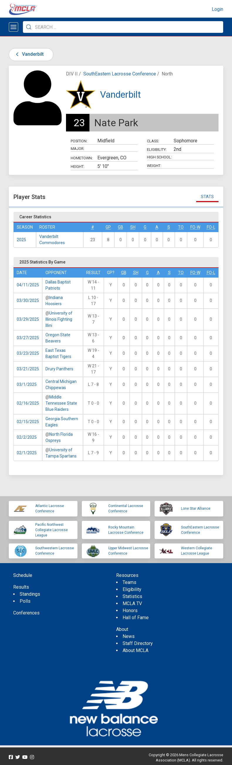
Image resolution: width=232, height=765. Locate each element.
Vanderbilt (29, 54)
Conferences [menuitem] (26, 613)
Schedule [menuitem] (22, 575)
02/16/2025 (28, 403)
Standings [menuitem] (30, 594)
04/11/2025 (28, 285)
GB (120, 227)
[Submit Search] (29, 27)
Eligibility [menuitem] (132, 589)
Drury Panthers (59, 369)
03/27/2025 (28, 337)
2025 (21, 239)
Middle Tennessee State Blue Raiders (61, 403)
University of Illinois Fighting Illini (58, 319)
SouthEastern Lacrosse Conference (119, 74)
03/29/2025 (28, 319)
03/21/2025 (28, 369)
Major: (77, 148)
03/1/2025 (27, 384)
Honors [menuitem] (130, 610)
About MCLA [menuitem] (135, 650)
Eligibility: (157, 149)
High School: (159, 157)
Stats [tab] (207, 196)
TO (181, 227)
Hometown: (82, 158)
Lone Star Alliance (195, 508)
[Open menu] (13, 27)
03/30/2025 (28, 300)
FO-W (195, 227)
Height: (77, 166)
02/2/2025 (27, 437)
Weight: (154, 165)
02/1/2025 (27, 452)
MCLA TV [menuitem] (132, 603)
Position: (79, 141)
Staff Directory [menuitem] (138, 643)
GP (108, 227)
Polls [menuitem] (25, 601)
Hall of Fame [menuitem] (136, 617)
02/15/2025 (28, 421)
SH (133, 227)
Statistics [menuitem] (132, 596)
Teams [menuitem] (129, 582)
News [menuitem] (129, 636)
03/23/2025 (28, 353)
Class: (153, 141)
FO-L (211, 227)
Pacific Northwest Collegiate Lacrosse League (51, 530)
